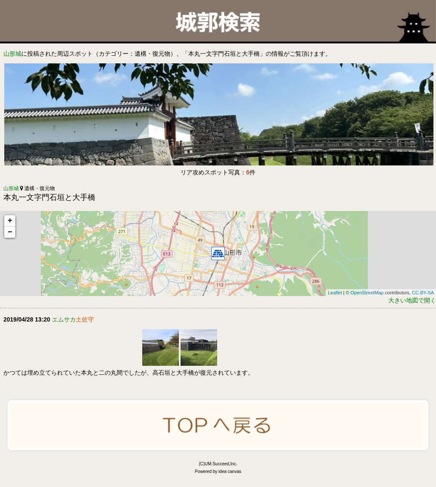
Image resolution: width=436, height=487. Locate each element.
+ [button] (10, 221)
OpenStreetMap (367, 292)
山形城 (12, 53)
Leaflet (335, 292)
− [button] (10, 232)
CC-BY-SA (423, 292)
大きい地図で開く (412, 300)
